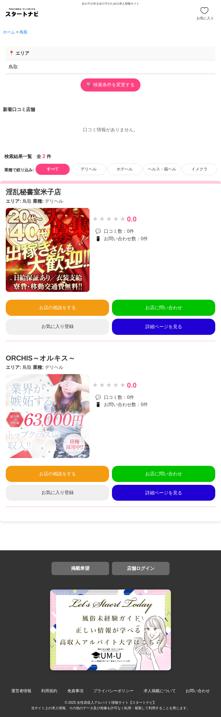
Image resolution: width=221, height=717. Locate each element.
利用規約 (49, 690)
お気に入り (205, 13)
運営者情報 (21, 690)
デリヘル (89, 169)
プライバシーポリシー (113, 690)
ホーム (9, 32)
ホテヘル (125, 169)
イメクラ (199, 169)
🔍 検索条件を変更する (110, 84)
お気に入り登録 (57, 326)
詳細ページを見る (163, 326)
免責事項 (75, 690)
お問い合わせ (198, 690)
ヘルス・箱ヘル (162, 169)
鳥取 (24, 32)
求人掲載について (160, 690)
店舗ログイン (141, 568)
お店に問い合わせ (163, 307)
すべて (53, 169)
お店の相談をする (57, 307)
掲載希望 (80, 568)
